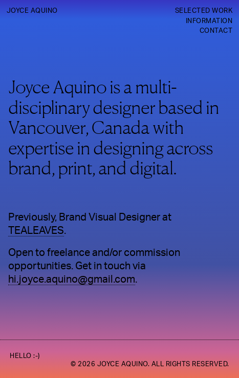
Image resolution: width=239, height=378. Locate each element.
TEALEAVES (36, 231)
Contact (216, 31)
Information (209, 21)
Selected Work (204, 11)
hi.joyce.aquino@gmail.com (71, 279)
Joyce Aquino (32, 11)
